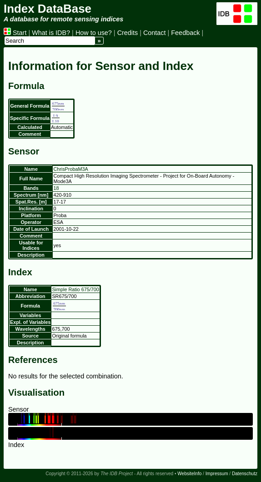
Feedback (185, 32)
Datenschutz (244, 473)
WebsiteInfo (189, 473)
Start (15, 32)
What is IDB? (51, 32)
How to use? (93, 32)
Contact (154, 32)
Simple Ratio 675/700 (75, 289)
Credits (127, 32)
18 (56, 188)
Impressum (217, 473)
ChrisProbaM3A (70, 169)
